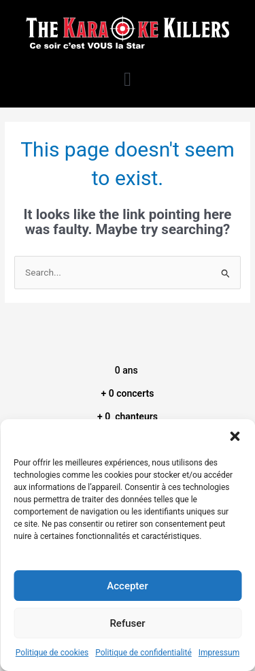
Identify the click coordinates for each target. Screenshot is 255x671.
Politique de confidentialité (143, 652)
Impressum (219, 652)
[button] (234, 436)
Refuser (127, 623)
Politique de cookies (52, 652)
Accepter (127, 586)
